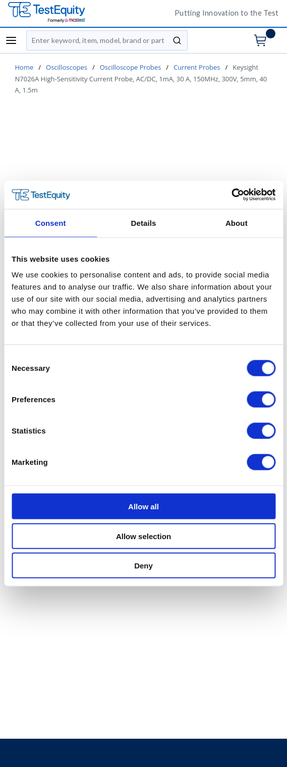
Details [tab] (143, 222)
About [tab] (236, 222)
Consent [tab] (50, 222)
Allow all (143, 506)
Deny (143, 565)
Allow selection (143, 536)
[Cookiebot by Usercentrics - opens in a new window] (231, 195)
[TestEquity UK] (83, 13)
